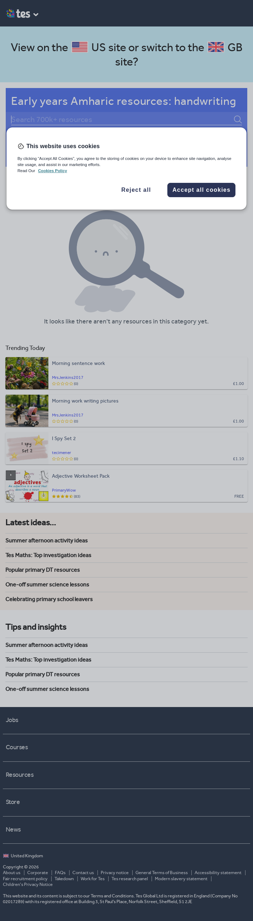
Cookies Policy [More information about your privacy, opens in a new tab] (52, 171)
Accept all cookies (201, 190)
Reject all (136, 190)
